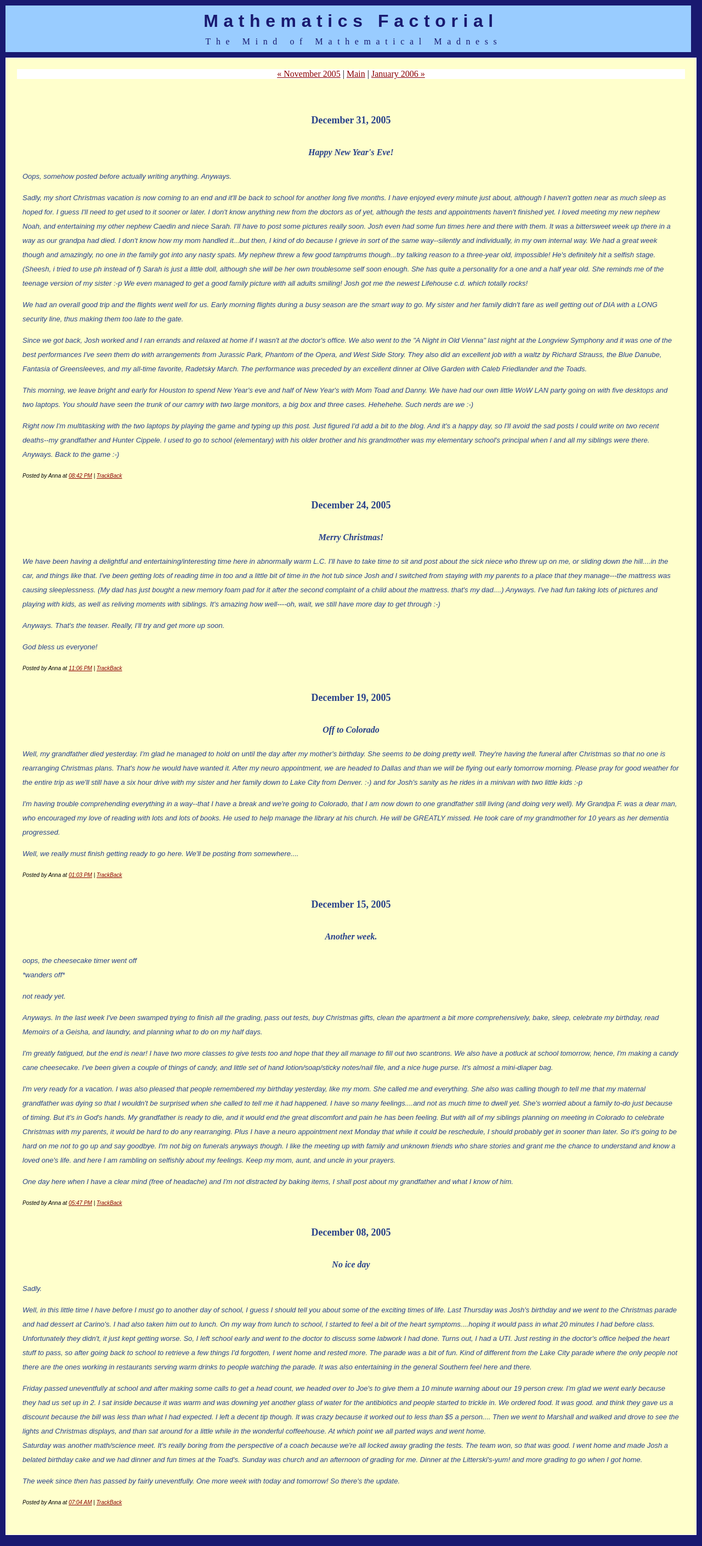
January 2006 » (398, 73)
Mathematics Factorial (351, 21)
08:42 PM (80, 476)
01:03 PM (80, 875)
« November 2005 (309, 73)
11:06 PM (80, 668)
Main (356, 73)
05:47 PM (80, 1203)
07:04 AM (80, 1502)
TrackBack (109, 476)
